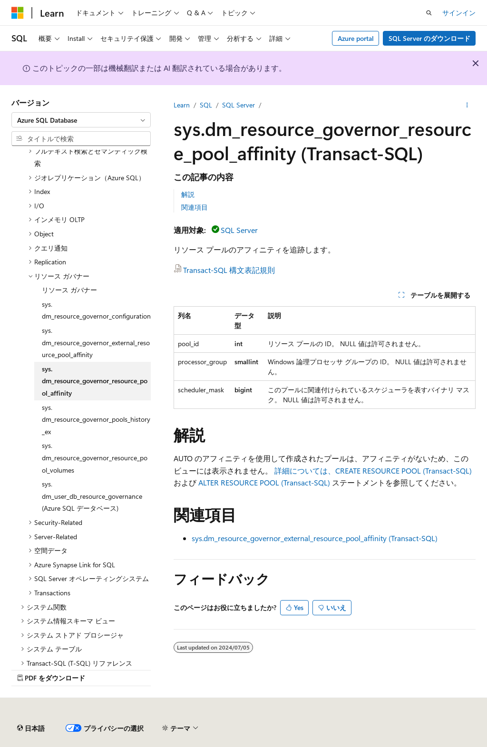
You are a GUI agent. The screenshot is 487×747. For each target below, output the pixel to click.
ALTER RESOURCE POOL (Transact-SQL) (264, 482)
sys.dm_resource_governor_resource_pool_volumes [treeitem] (94, 457)
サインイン (459, 12)
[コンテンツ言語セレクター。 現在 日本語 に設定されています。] (30, 728)
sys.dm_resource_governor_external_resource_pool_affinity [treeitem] (96, 342)
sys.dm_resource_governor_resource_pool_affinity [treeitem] (94, 381)
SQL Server (238, 104)
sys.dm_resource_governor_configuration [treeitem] (96, 310)
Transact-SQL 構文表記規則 (229, 270)
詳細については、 (373, 470)
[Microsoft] (17, 13)
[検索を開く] (428, 12)
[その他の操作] (467, 105)
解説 (188, 194)
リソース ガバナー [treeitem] (69, 289)
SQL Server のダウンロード (429, 38)
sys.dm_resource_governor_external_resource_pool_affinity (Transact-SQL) (315, 538)
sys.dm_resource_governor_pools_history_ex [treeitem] (96, 419)
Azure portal (356, 38)
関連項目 (194, 207)
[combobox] (81, 119)
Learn (182, 104)
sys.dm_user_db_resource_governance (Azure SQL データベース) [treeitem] (92, 496)
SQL (206, 104)
